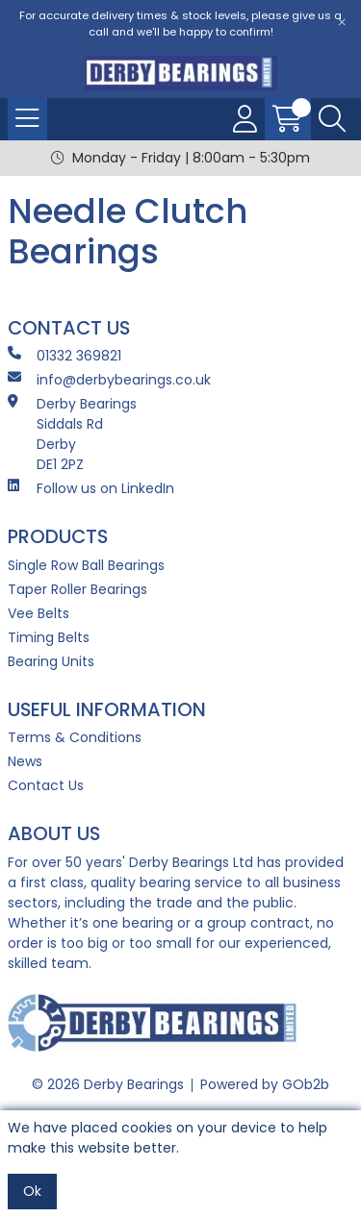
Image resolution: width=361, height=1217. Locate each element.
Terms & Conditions (75, 737)
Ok (32, 1191)
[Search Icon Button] (332, 119)
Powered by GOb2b (264, 1084)
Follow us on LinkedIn (91, 488)
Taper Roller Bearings (77, 589)
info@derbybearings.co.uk (109, 379)
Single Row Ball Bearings (86, 565)
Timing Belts (49, 637)
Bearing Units (51, 661)
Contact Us (46, 785)
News (25, 761)
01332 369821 (64, 355)
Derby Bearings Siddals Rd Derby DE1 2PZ (72, 434)
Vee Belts (38, 613)
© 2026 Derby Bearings (108, 1084)
